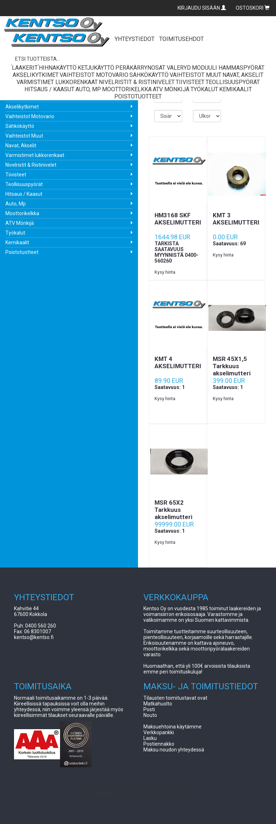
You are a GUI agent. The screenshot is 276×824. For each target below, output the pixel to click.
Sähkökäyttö (19, 126)
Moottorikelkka (22, 213)
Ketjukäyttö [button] (96, 67)
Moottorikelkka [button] (127, 89)
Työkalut (15, 233)
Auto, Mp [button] (88, 89)
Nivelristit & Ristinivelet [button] (137, 82)
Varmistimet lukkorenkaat (34, 155)
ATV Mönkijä (19, 223)
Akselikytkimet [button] (36, 74)
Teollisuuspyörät (24, 184)
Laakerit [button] (25, 67)
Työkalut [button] (204, 89)
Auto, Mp (15, 204)
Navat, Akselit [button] (242, 74)
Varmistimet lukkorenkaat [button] (57, 82)
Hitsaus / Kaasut (23, 194)
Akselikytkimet (22, 107)
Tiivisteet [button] (190, 82)
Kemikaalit (17, 242)
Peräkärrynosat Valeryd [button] (153, 67)
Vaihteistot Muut (24, 136)
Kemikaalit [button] (235, 89)
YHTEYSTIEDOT (135, 39)
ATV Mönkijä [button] (171, 89)
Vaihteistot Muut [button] (195, 74)
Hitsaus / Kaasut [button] (49, 89)
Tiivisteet (15, 174)
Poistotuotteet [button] (138, 96)
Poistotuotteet (21, 252)
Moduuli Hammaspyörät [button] (228, 67)
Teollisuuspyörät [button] (233, 82)
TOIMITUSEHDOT (181, 39)
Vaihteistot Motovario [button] (94, 74)
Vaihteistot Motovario (29, 116)
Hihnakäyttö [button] (58, 67)
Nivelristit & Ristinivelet (30, 165)
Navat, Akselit (20, 145)
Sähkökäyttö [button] (149, 74)
